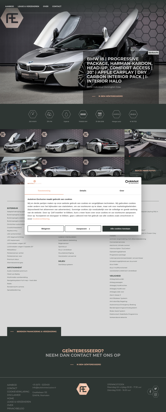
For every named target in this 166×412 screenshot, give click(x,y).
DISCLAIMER (13, 395)
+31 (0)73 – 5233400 (41, 385)
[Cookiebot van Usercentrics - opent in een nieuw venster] (127, 182)
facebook (150, 391)
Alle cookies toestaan (120, 229)
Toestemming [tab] (44, 191)
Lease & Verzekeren (28, 6)
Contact (56, 6)
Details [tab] (83, 191)
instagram (155, 394)
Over (45, 6)
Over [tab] (122, 191)
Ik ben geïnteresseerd (111, 96)
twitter (155, 388)
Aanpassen (83, 229)
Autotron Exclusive (83, 6)
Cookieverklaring (41, 219)
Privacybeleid (15, 408)
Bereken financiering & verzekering (37, 331)
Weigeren (45, 229)
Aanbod (9, 6)
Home (10, 398)
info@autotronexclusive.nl (44, 387)
